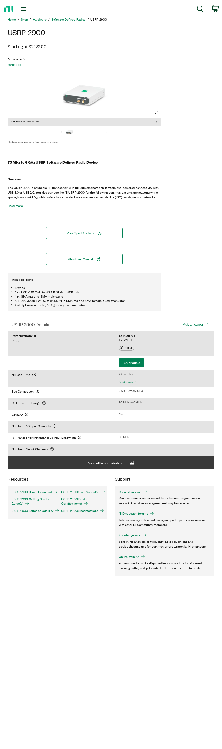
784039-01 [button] (14, 65)
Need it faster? (127, 382)
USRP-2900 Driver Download (33, 492)
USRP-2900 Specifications (82, 510)
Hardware (40, 19)
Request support (133, 492)
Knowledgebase (132, 535)
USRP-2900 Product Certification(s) (75, 501)
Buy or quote (131, 362)
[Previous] (62, 132)
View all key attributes (111, 462)
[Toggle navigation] (31, 9)
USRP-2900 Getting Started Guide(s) (31, 501)
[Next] (107, 132)
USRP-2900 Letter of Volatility (33, 510)
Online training (132, 556)
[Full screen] (156, 112)
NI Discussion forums (136, 513)
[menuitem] (200, 9)
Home (12, 19)
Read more (15, 205)
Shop (24, 19)
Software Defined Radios (68, 19)
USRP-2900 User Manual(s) (82, 492)
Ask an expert (193, 324)
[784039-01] (70, 132)
